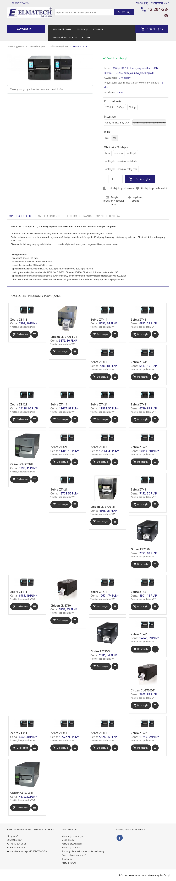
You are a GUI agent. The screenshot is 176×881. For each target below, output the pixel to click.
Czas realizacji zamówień (74, 855)
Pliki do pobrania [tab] (78, 216)
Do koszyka (139, 179)
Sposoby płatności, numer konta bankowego (83, 851)
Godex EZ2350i (140, 549)
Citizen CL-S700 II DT (64, 337)
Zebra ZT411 (18, 319)
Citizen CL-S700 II (21, 464)
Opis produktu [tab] (20, 216)
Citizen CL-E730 (61, 605)
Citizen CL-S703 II (21, 793)
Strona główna (61, 29)
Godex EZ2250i (100, 651)
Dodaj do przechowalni (151, 188)
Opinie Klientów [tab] (108, 216)
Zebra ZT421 (18, 404)
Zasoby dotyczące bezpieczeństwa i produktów (36, 89)
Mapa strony (68, 839)
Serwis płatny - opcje (64, 37)
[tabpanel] (88, 253)
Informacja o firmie (71, 847)
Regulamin (67, 859)
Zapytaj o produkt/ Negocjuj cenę (113, 201)
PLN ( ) (152, 29)
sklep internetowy (150, 875)
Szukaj (123, 12)
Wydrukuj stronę (135, 199)
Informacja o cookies (129, 875)
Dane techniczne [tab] (48, 216)
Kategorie (20, 29)
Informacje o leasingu (72, 836)
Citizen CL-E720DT (143, 690)
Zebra (120, 92)
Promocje (82, 29)
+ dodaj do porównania (118, 188)
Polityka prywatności (72, 843)
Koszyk (86, 37)
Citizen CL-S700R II (103, 507)
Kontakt (98, 29)
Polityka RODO (69, 862)
